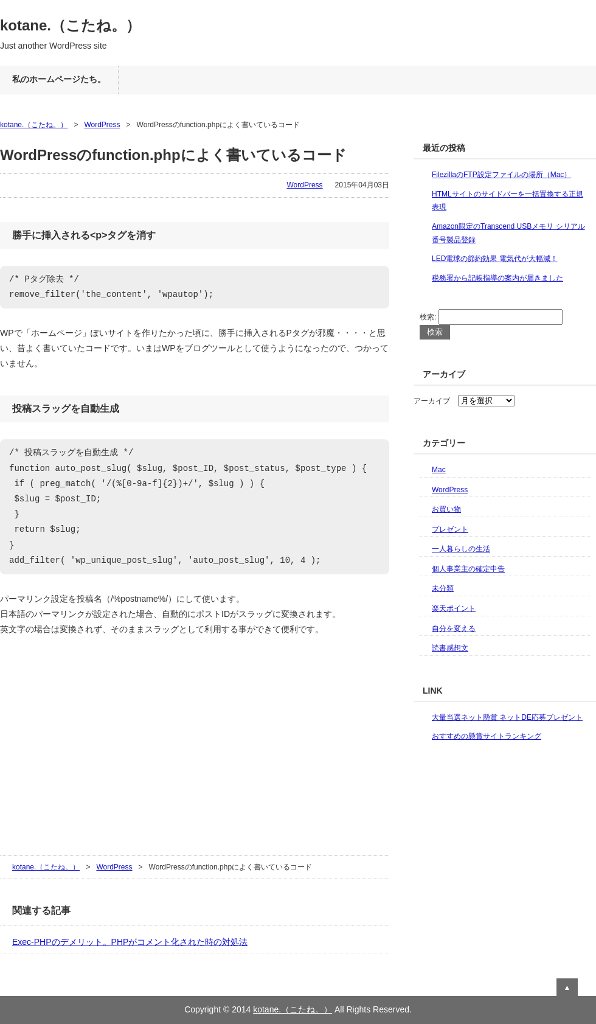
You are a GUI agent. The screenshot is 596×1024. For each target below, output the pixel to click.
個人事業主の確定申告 (468, 569)
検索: (428, 317)
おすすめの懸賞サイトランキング (486, 736)
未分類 (443, 588)
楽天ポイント (454, 608)
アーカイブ (432, 401)
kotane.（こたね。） (70, 25)
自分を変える (454, 628)
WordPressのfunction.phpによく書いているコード (173, 155)
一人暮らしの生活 (461, 549)
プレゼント (450, 529)
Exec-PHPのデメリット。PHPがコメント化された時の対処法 (130, 942)
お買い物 (446, 509)
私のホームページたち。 (59, 79)
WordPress (102, 124)
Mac (439, 469)
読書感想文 (450, 648)
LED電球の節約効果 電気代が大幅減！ (495, 258)
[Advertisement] (91, 744)
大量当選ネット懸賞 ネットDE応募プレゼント (507, 717)
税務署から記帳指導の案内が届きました (497, 278)
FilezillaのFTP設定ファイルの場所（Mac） (501, 174)
